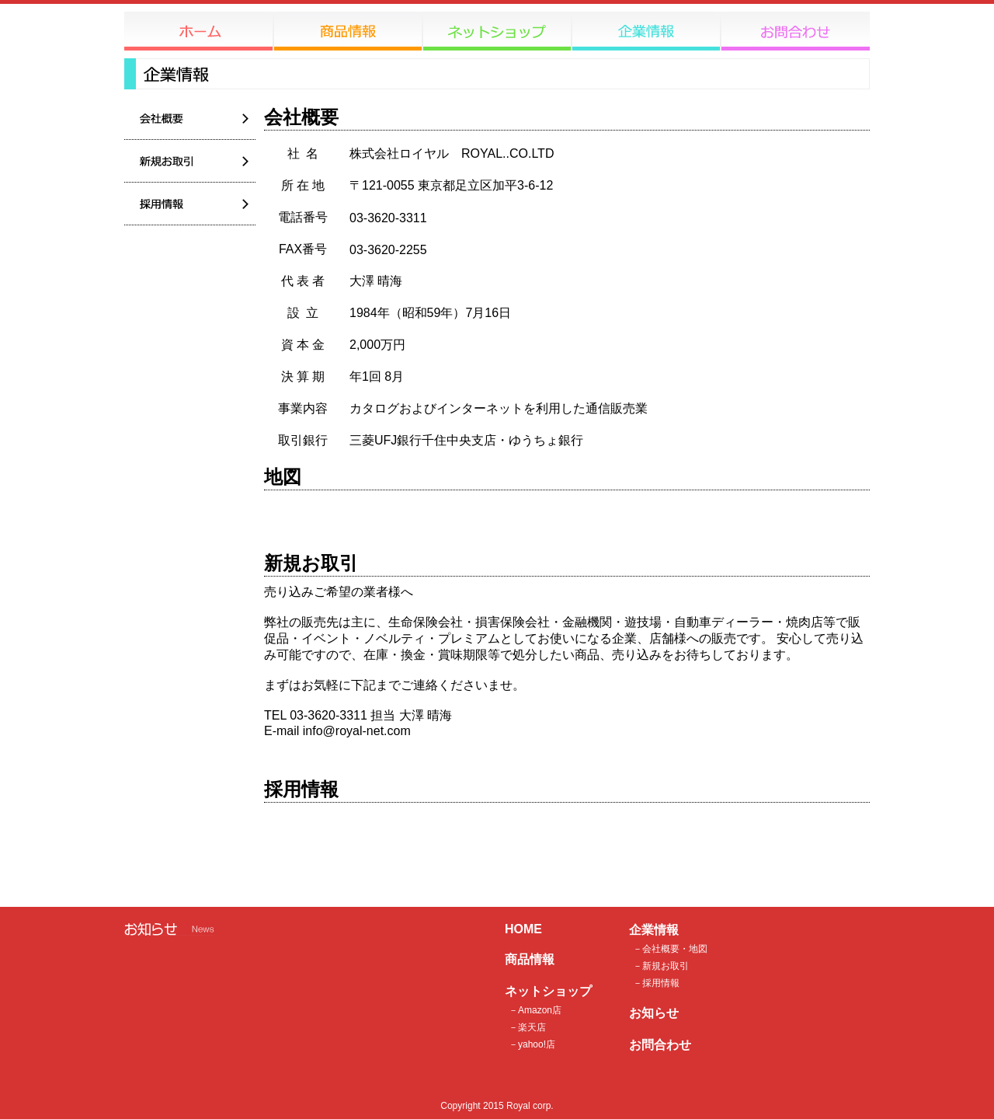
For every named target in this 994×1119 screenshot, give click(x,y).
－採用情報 (656, 983)
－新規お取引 (661, 965)
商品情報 (529, 959)
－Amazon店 (535, 1010)
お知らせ (654, 1013)
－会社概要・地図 (670, 948)
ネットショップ (548, 991)
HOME (523, 929)
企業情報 (654, 929)
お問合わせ (660, 1044)
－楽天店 (527, 1027)
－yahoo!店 (532, 1044)
